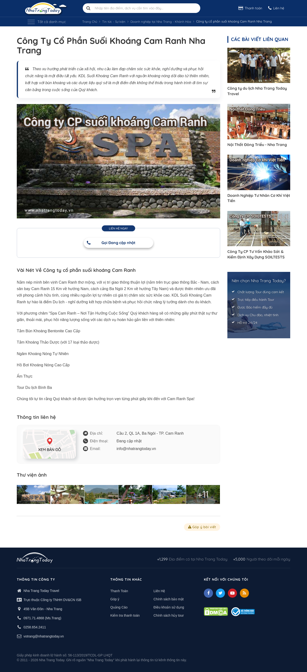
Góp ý (114, 599)
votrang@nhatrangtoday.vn (44, 636)
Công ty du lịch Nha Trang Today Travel (257, 91)
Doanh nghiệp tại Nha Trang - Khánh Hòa (160, 21)
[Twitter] (220, 593)
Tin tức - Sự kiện (113, 21)
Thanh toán (250, 8)
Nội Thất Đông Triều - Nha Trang (257, 144)
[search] (88, 8)
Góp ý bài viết (202, 527)
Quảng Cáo (119, 607)
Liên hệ (276, 8)
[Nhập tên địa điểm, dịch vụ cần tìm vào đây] (141, 8)
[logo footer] (35, 558)
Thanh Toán (119, 591)
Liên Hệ (159, 591)
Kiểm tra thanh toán (125, 615)
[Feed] (244, 593)
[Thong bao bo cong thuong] (243, 611)
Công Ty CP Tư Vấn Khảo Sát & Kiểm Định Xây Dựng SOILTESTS (256, 254)
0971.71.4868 (34, 618)
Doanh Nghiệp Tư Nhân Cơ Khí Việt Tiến (258, 198)
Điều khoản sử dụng (169, 607)
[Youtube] (232, 593)
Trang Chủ (89, 21)
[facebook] (208, 593)
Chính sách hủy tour (169, 615)
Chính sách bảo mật (169, 599)
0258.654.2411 (35, 627)
